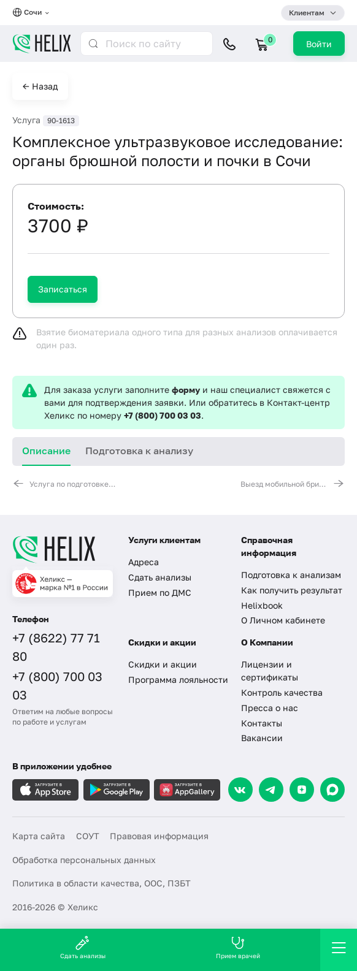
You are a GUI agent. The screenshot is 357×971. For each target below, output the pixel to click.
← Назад (40, 86)
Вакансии (262, 738)
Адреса (143, 562)
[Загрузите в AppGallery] (187, 790)
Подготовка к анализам (291, 574)
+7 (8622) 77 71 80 (56, 646)
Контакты (261, 723)
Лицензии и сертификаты (269, 670)
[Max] (332, 789)
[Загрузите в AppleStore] (45, 790)
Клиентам (306, 12)
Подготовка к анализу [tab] (139, 450)
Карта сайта (38, 836)
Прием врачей (238, 947)
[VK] (240, 789)
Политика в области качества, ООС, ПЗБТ (101, 883)
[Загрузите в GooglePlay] (116, 790)
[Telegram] (271, 789)
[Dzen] (302, 789)
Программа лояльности (178, 679)
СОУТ (87, 836)
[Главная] (62, 549)
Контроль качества (282, 692)
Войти (319, 44)
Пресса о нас (269, 708)
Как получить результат (291, 590)
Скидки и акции (162, 664)
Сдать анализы (159, 577)
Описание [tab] (46, 450)
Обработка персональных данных (84, 860)
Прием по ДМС (159, 592)
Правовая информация (159, 836)
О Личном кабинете (283, 620)
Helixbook (262, 605)
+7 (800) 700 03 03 (162, 415)
